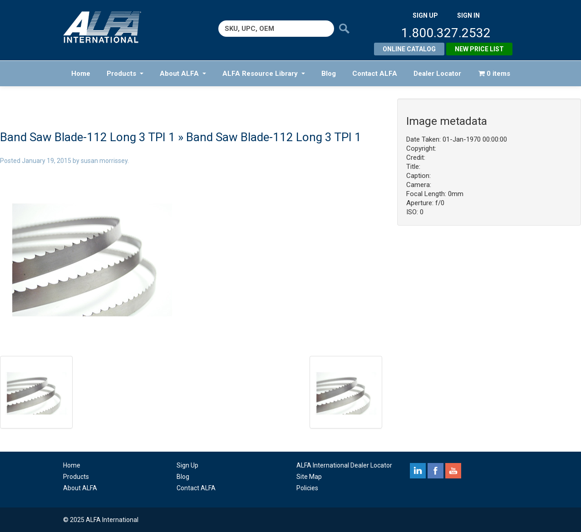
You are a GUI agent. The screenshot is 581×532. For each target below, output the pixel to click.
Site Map (309, 476)
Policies (307, 488)
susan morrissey (104, 160)
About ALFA (183, 73)
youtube (453, 470)
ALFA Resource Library (263, 73)
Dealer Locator (437, 73)
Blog (328, 73)
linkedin (418, 470)
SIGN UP (425, 15)
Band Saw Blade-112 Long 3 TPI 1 (87, 137)
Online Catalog (409, 49)
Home (80, 73)
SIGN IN (468, 15)
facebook (435, 470)
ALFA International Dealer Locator (344, 465)
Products (125, 73)
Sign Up (187, 465)
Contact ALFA (374, 73)
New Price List (479, 49)
